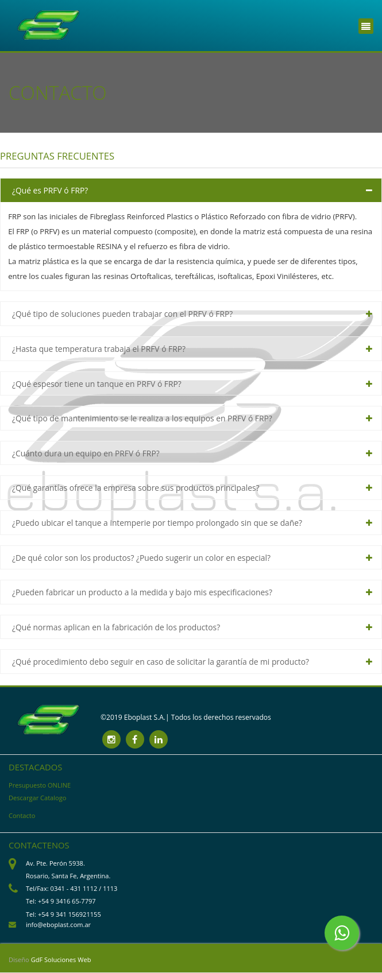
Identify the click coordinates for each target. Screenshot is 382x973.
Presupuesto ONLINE (40, 785)
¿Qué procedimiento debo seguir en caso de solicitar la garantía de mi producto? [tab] (160, 661)
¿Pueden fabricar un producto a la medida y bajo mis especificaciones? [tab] (142, 592)
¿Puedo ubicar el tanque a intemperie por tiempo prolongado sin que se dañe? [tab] (157, 522)
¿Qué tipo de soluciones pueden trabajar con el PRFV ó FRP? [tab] (122, 313)
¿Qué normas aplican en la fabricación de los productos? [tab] (116, 627)
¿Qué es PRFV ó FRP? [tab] (50, 190)
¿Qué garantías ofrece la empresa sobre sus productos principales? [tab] (136, 487)
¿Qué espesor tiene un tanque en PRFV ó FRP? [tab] (97, 383)
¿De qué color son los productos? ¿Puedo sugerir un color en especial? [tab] (141, 557)
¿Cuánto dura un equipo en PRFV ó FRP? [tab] (86, 453)
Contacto (22, 815)
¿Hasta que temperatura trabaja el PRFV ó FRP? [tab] (99, 348)
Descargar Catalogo (37, 797)
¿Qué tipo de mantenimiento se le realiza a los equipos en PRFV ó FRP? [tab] (142, 418)
